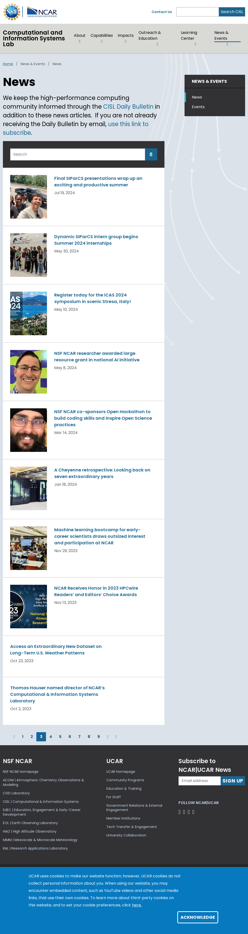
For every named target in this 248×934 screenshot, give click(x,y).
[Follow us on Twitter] (185, 812)
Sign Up (233, 780)
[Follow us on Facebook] (180, 812)
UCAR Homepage (120, 771)
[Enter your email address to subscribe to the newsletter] (199, 780)
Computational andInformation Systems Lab (34, 38)
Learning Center (189, 35)
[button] (80, 41)
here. (137, 905)
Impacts (126, 35)
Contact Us (162, 11)
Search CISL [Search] (232, 12)
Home (8, 63)
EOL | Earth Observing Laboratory (30, 822)
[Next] (107, 736)
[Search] (197, 11)
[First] (6, 736)
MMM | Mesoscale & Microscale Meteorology (40, 839)
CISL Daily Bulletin (128, 107)
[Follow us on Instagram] (189, 812)
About (79, 35)
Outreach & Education (150, 35)
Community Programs (125, 780)
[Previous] (14, 736)
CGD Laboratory (16, 793)
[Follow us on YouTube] (194, 812)
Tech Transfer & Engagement (131, 826)
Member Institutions (123, 818)
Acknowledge (197, 917)
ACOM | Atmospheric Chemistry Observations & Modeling (43, 782)
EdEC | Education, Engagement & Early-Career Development (42, 812)
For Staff (113, 797)
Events (198, 107)
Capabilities (102, 35)
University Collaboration (126, 835)
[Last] (116, 736)
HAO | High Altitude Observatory (29, 831)
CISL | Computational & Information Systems (41, 801)
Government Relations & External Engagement (134, 808)
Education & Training (123, 788)
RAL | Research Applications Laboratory (35, 848)
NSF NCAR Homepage (21, 771)
